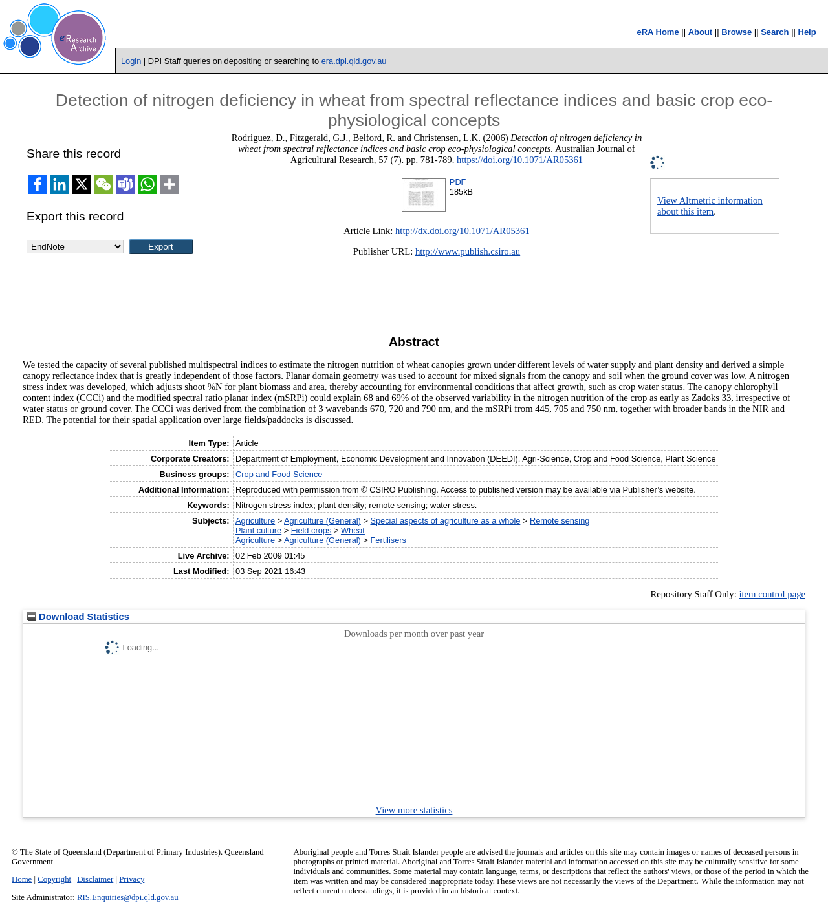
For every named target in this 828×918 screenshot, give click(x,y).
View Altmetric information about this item (710, 206)
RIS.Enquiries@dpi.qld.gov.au (128, 897)
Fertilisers (388, 540)
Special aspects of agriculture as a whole (445, 521)
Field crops (311, 530)
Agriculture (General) (322, 521)
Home (22, 879)
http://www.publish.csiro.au (467, 251)
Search (775, 32)
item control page (772, 594)
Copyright (54, 879)
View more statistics (414, 810)
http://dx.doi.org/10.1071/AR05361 (462, 231)
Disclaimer (95, 879)
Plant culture (258, 530)
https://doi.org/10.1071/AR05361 (520, 160)
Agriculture (255, 521)
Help (807, 32)
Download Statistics (78, 617)
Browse (736, 32)
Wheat (353, 530)
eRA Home (658, 32)
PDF (458, 182)
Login (131, 61)
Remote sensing (559, 521)
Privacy (131, 879)
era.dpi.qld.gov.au (354, 61)
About (700, 32)
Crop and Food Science (278, 474)
